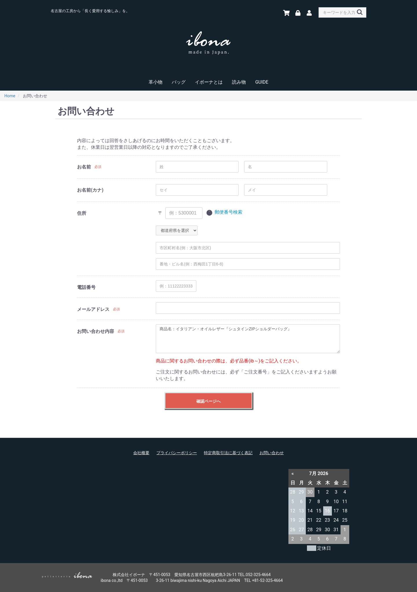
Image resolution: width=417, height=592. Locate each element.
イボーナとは (209, 82)
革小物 (155, 82)
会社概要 (141, 452)
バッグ (179, 82)
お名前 (84, 167)
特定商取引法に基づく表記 (228, 452)
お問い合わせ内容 (95, 331)
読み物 (239, 82)
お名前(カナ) (90, 190)
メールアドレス (93, 309)
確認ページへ (208, 401)
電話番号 (86, 287)
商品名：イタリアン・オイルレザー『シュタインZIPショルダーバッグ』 (248, 338)
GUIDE (261, 82)
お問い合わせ (271, 452)
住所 (81, 213)
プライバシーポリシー (176, 452)
